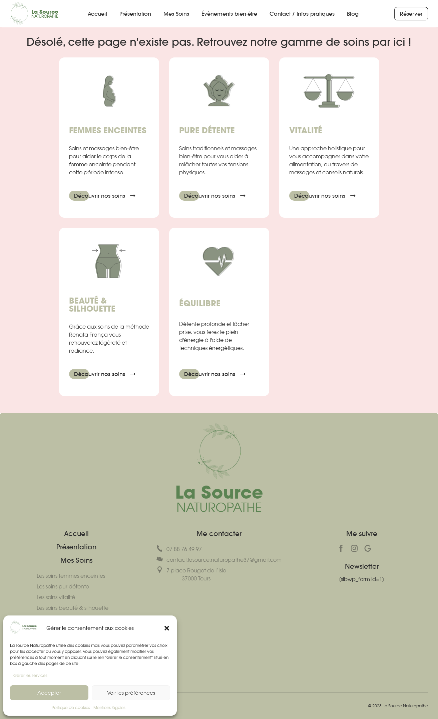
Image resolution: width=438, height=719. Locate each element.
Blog (353, 13)
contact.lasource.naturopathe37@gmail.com (219, 559)
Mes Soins (176, 13)
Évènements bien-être (229, 13)
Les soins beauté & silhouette (72, 607)
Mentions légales (109, 707)
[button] (166, 628)
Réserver (414, 13)
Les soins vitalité (56, 597)
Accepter (49, 693)
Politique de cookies (71, 707)
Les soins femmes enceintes (71, 575)
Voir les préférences (131, 693)
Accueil (97, 13)
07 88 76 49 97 (179, 548)
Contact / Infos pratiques (302, 13)
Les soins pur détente (63, 586)
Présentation (135, 13)
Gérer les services (30, 675)
